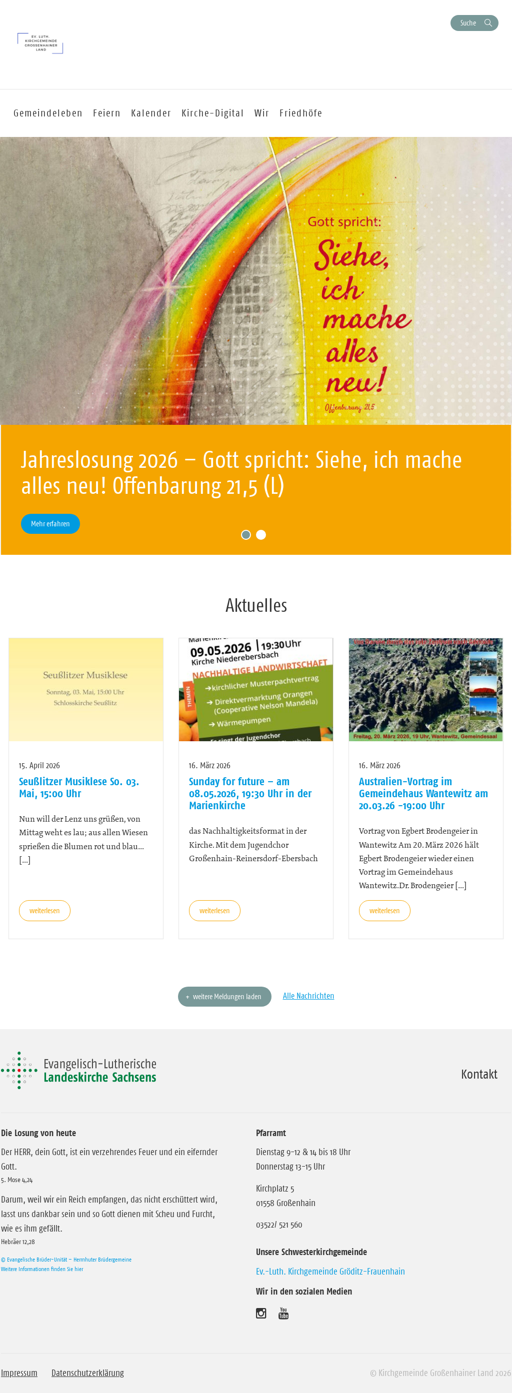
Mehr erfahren (50, 523)
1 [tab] (248, 537)
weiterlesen (45, 910)
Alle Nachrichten (308, 995)
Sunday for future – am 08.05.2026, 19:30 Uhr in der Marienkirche (250, 793)
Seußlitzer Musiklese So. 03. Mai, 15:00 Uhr (79, 787)
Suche (468, 22)
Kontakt (479, 1074)
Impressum (19, 1373)
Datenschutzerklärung (88, 1373)
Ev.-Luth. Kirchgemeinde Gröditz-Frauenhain (330, 1271)
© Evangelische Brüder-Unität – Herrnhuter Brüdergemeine (66, 1259)
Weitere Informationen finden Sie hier (42, 1269)
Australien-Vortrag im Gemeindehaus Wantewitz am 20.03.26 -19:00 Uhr (423, 793)
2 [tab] (263, 537)
